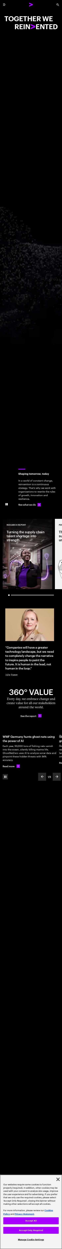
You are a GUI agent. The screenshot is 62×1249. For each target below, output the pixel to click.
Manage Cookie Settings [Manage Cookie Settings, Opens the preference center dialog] (31, 1240)
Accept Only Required (31, 1230)
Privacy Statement (24, 1214)
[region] (31, 1212)
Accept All (31, 1221)
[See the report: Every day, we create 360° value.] (31, 716)
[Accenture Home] (31, 5)
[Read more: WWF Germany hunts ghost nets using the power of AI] (11, 766)
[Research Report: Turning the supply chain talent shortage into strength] (27, 554)
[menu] (4, 5)
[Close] (58, 1179)
